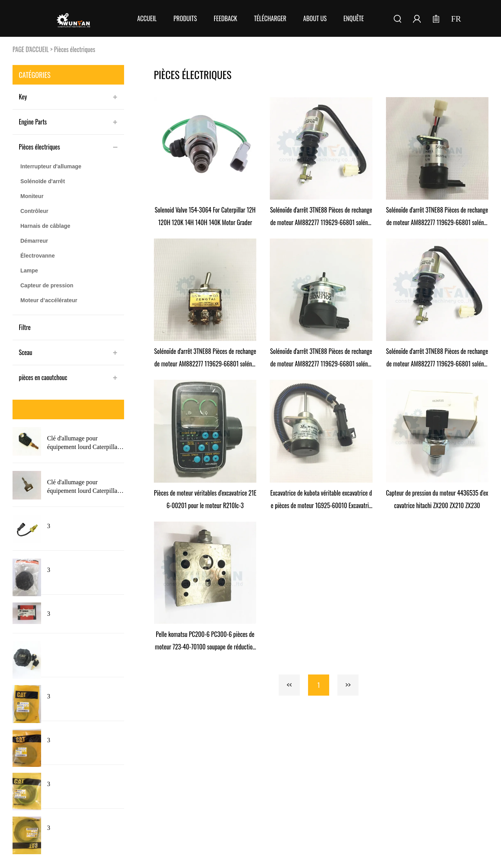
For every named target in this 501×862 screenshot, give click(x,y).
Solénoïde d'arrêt (42, 181)
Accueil (147, 18)
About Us (315, 18)
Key (23, 96)
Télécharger (270, 18)
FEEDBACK (225, 18)
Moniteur (31, 196)
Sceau (25, 352)
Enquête (354, 18)
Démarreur (34, 241)
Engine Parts (33, 121)
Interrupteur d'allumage (50, 166)
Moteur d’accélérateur (48, 300)
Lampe (29, 270)
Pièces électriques (74, 49)
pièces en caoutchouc (43, 377)
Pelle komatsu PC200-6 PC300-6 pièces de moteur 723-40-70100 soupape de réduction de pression (205, 641)
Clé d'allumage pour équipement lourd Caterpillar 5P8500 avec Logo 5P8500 (83, 487)
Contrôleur (34, 211)
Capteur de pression (46, 285)
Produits (185, 18)
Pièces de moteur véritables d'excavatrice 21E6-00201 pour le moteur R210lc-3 (205, 499)
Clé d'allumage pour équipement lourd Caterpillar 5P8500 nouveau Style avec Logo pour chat (83, 443)
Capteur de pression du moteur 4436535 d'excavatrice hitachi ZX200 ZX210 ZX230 (437, 499)
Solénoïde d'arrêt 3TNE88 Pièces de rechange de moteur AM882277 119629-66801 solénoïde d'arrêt (321, 217)
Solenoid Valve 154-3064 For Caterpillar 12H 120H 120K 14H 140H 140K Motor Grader (205, 216)
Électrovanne (37, 255)
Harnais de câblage (45, 226)
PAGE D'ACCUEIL (31, 49)
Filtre (25, 327)
